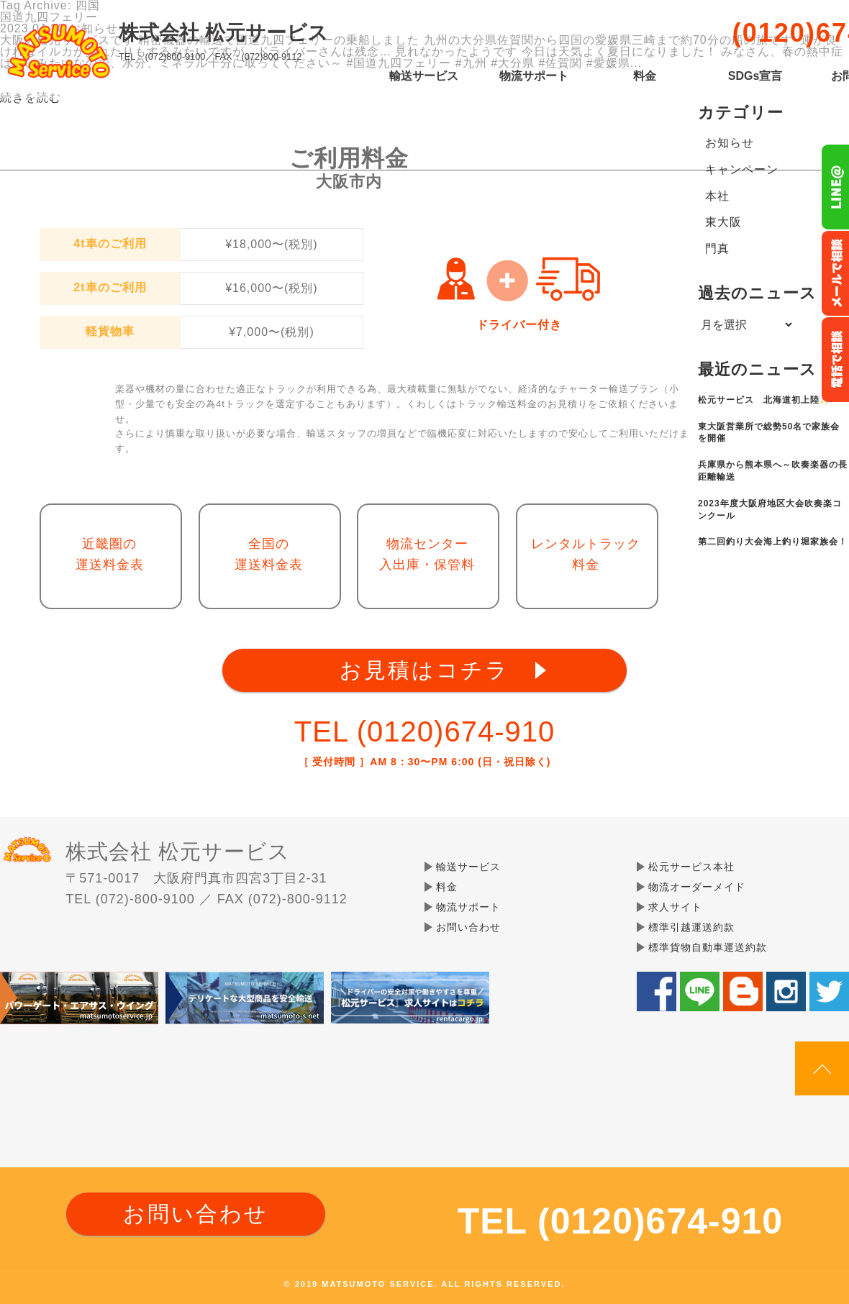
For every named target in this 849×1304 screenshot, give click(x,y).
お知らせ (729, 143)
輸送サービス (423, 76)
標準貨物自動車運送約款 (707, 947)
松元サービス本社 (691, 866)
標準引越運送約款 (691, 927)
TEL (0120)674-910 (424, 731)
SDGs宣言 (755, 76)
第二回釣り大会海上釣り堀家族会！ (773, 542)
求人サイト (675, 907)
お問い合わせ (468, 927)
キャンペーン (741, 169)
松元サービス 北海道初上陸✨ (764, 400)
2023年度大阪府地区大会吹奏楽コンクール (770, 509)
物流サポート (533, 76)
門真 (717, 248)
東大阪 (723, 222)
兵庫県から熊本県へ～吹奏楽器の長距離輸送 (773, 471)
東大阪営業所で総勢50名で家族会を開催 (769, 432)
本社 (717, 196)
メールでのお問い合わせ (835, 273)
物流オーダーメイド (696, 887)
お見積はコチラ (424, 670)
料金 (644, 76)
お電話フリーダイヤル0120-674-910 (835, 359)
